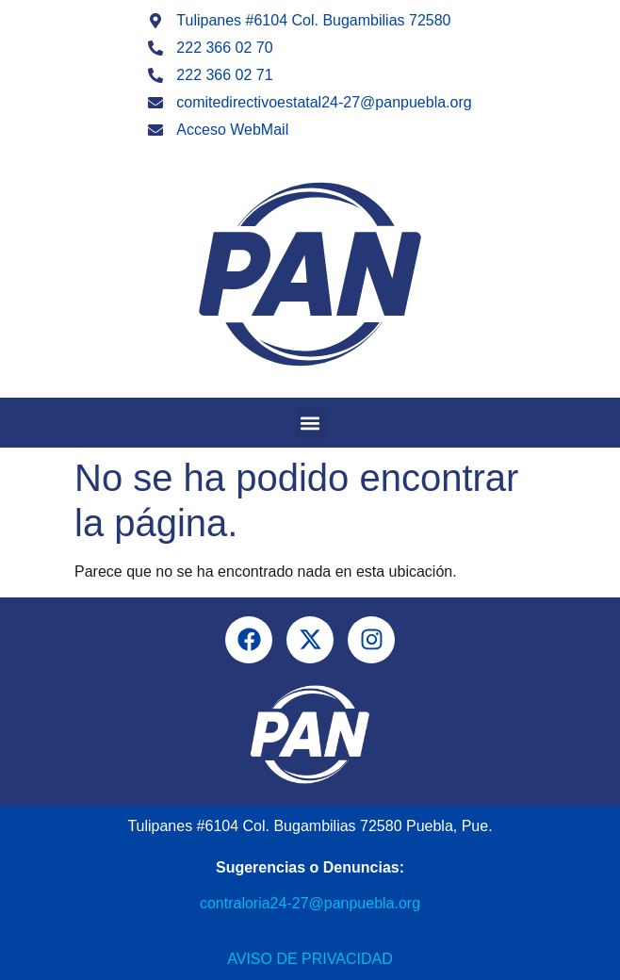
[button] (310, 422)
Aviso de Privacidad (309, 959)
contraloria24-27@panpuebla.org (310, 903)
